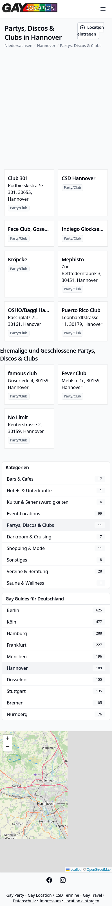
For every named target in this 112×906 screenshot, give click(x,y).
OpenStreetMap (99, 870)
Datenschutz (24, 900)
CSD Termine (67, 895)
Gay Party (15, 895)
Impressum (50, 900)
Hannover (46, 45)
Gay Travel (92, 895)
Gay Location (40, 895)
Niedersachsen (18, 45)
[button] (7, 739)
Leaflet (73, 870)
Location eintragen (90, 31)
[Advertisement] (56, 109)
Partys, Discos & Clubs (80, 45)
